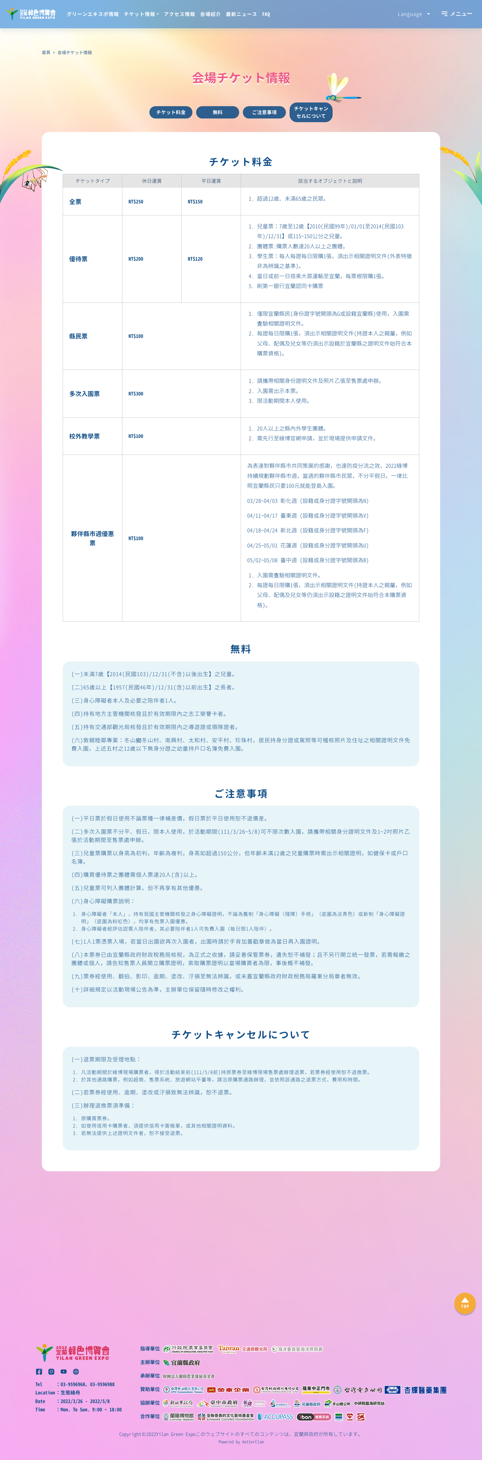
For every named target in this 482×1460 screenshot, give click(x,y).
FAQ (266, 14)
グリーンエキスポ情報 (93, 14)
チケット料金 (171, 112)
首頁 (46, 52)
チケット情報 (139, 14)
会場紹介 (210, 14)
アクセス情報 (179, 14)
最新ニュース (241, 14)
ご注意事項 (264, 112)
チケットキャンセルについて (311, 112)
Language (411, 14)
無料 (218, 112)
